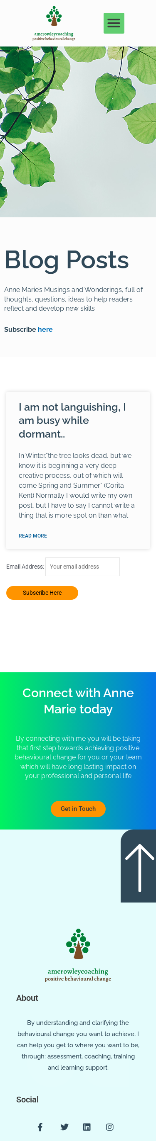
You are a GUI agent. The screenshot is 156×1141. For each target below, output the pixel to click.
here (44, 329)
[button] (114, 23)
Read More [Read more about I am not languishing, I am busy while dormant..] (33, 536)
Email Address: (25, 566)
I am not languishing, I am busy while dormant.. (72, 420)
